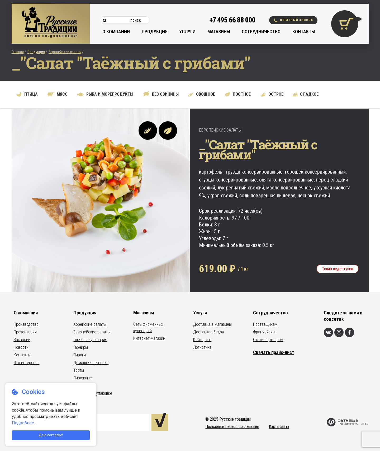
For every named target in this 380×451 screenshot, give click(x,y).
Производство (26, 324)
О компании (116, 31)
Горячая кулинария (90, 339)
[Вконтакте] (328, 332)
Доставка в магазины (212, 324)
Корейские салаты (89, 324)
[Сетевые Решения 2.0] (347, 425)
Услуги (187, 31)
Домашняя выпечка (90, 362)
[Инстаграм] (339, 332)
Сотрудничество (261, 31)
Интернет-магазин (149, 338)
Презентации (25, 331)
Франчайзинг (264, 331)
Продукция (155, 31)
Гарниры (80, 347)
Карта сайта (279, 426)
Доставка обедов (208, 331)
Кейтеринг (202, 339)
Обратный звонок (293, 20)
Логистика (202, 347)
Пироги (79, 354)
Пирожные (82, 377)
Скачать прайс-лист (273, 352)
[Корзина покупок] (344, 23)
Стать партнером (268, 339)
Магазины (218, 31)
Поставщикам (265, 324)
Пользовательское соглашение (232, 426)
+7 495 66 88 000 (232, 20)
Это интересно (27, 362)
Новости (21, 347)
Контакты (303, 31)
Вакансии (22, 339)
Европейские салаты (65, 52)
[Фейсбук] (349, 332)
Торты (78, 370)
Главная (18, 52)
